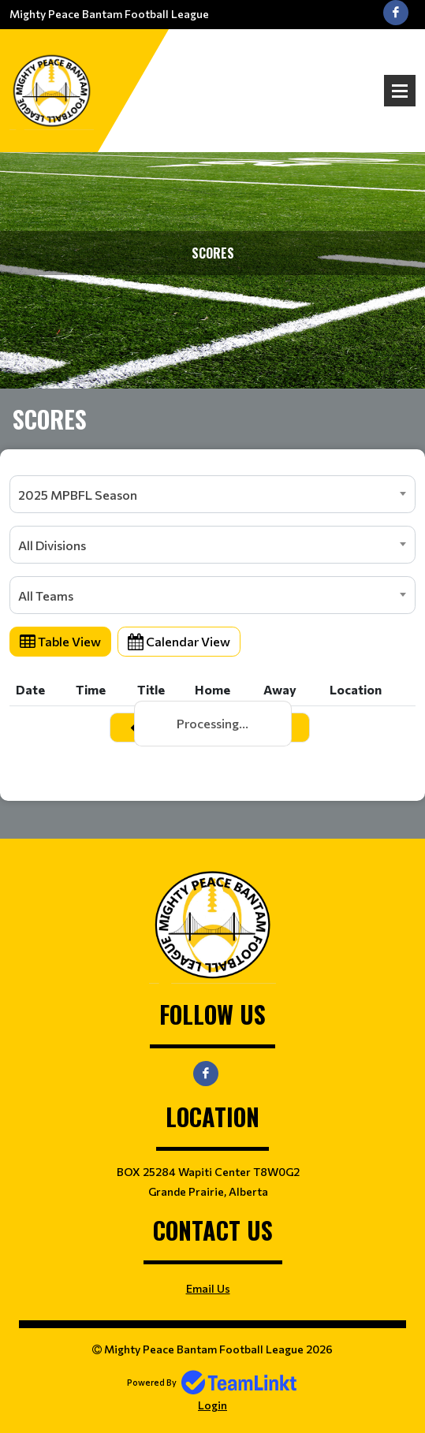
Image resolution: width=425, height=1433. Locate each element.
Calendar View (179, 641)
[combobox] (212, 494)
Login (212, 1405)
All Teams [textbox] (45, 595)
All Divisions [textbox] (52, 545)
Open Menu (400, 90)
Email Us (208, 1288)
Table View (60, 641)
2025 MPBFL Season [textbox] (77, 494)
